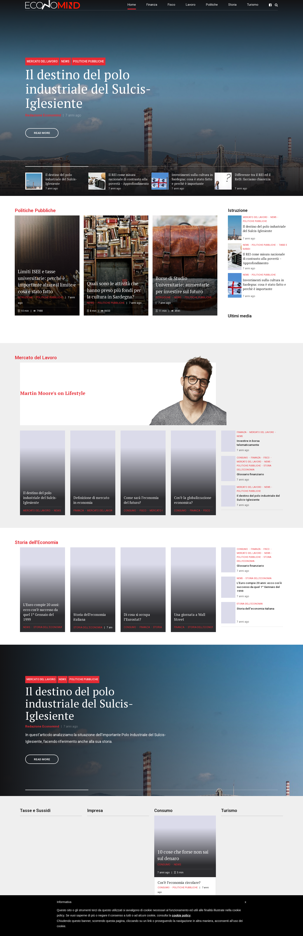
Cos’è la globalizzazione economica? (192, 500)
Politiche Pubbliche (88, 61)
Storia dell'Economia (36, 542)
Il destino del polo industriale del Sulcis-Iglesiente (88, 88)
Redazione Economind (43, 115)
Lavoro (190, 5)
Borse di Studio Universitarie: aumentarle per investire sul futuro (182, 284)
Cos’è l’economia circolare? (179, 882)
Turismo (252, 5)
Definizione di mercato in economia (91, 500)
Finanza (151, 5)
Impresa (95, 810)
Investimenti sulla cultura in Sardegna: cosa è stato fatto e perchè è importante (264, 284)
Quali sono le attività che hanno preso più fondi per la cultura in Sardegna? (114, 290)
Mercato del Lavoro (42, 61)
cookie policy (181, 915)
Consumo (130, 510)
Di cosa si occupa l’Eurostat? (137, 617)
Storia (232, 5)
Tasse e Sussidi (35, 810)
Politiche (212, 5)
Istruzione (25, 297)
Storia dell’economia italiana (255, 608)
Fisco (171, 5)
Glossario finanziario (250, 474)
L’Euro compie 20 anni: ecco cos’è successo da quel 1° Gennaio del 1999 (41, 612)
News (65, 61)
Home (132, 5)
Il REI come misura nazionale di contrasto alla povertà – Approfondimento (264, 258)
